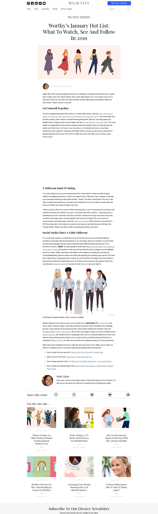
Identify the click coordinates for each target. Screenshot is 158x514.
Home (29, 9)
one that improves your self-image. (95, 122)
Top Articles (45, 9)
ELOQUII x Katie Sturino (62, 332)
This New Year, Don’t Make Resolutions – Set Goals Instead (89, 361)
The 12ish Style (103, 323)
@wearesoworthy (59, 264)
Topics (36, 9)
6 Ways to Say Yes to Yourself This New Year (86, 352)
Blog (69, 17)
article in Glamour (49, 335)
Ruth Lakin (57, 86)
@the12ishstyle (58, 340)
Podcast (55, 9)
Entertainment (85, 17)
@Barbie (84, 264)
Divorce (75, 17)
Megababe (46, 332)
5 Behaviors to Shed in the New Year (79, 357)
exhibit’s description (81, 221)
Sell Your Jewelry (119, 3)
